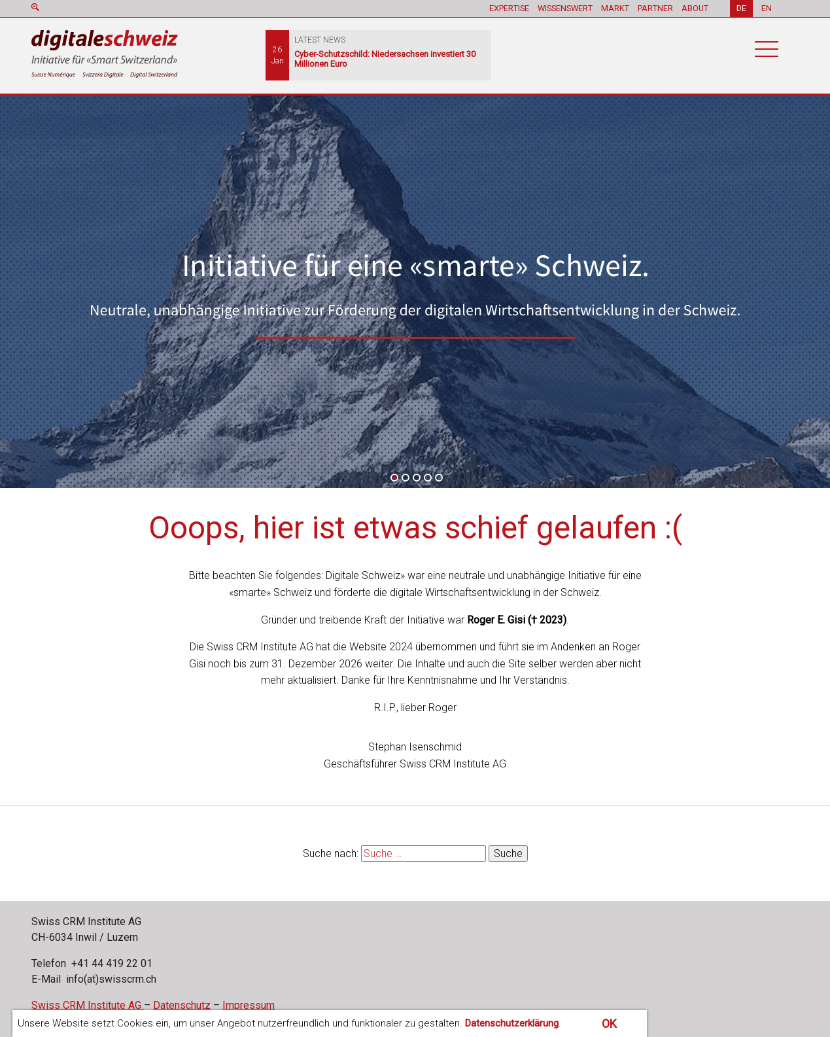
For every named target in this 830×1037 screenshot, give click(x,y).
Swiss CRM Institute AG (87, 1005)
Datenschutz (182, 1005)
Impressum (248, 1005)
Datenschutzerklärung (512, 1023)
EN (766, 8)
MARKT (615, 8)
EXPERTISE (509, 8)
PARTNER (655, 8)
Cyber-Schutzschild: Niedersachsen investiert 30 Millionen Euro (385, 59)
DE (741, 8)
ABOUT (695, 8)
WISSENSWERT (565, 8)
